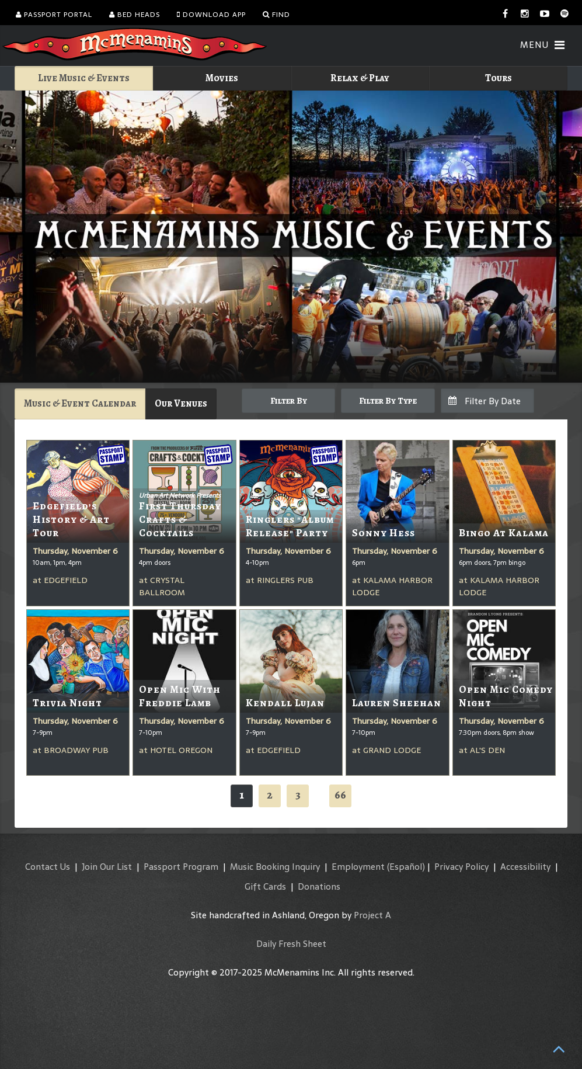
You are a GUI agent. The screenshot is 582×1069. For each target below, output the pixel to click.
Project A (372, 915)
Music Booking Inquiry (275, 866)
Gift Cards (265, 886)
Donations (319, 886)
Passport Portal (54, 14)
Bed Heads (134, 14)
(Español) (406, 866)
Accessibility (525, 866)
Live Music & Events (84, 78)
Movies (221, 78)
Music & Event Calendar (80, 403)
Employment (358, 866)
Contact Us (47, 866)
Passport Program (181, 866)
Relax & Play (359, 78)
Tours (498, 78)
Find (276, 14)
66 (340, 795)
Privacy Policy (461, 866)
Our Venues (181, 403)
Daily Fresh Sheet (291, 943)
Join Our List (107, 866)
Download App (211, 14)
